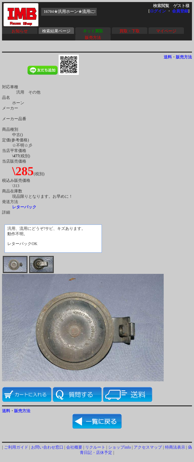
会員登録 (180, 11)
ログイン (158, 11)
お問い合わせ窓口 (47, 447)
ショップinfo (119, 447)
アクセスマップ (148, 447)
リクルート (95, 447)
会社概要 (74, 447)
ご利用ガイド (16, 447)
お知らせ (20, 31)
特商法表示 (175, 447)
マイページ (166, 31)
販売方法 (93, 37)
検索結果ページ (56, 31)
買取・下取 (129, 31)
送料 (168, 57)
